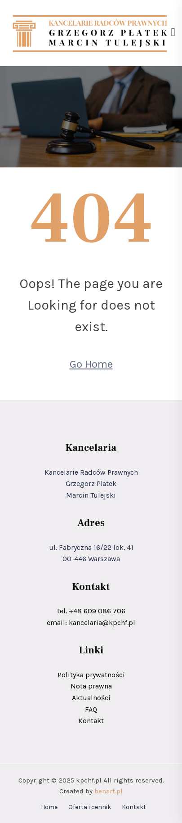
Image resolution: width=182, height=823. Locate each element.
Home (49, 807)
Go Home (91, 364)
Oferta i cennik (89, 807)
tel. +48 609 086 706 (91, 611)
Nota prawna (91, 686)
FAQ (91, 709)
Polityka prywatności (91, 674)
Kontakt (91, 720)
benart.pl (108, 791)
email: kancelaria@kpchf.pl (91, 622)
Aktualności (91, 697)
